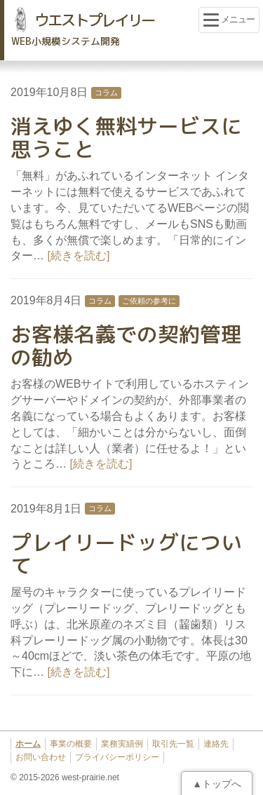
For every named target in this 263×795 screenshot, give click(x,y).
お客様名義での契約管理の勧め (126, 346)
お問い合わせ (40, 757)
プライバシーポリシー (117, 757)
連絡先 (216, 744)
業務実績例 (122, 744)
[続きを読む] (78, 255)
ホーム (28, 744)
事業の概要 (71, 744)
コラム (106, 92)
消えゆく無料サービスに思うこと (126, 137)
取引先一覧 (173, 744)
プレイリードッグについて (126, 554)
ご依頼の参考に (149, 301)
